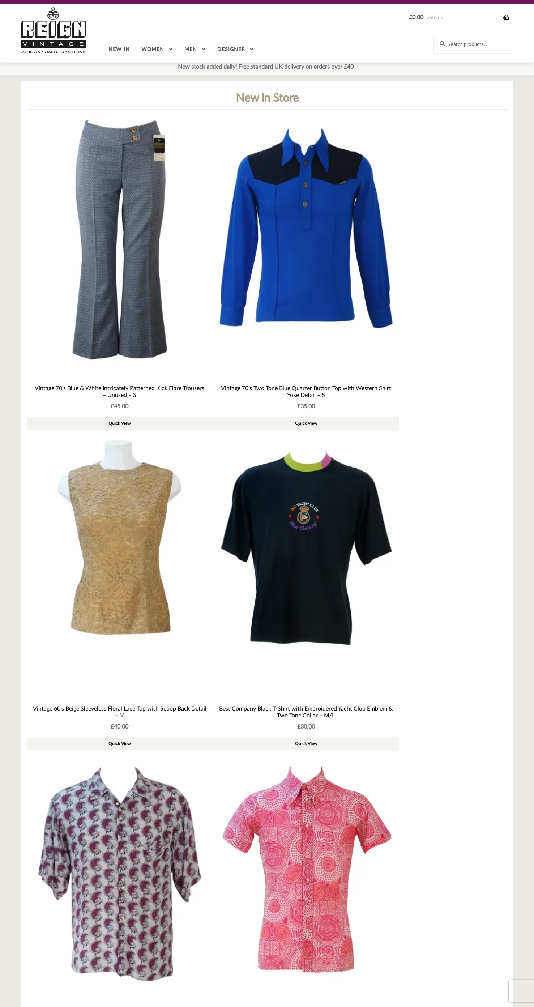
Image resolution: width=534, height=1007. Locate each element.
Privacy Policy (419, 980)
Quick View (66, 293)
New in (119, 49)
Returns (274, 980)
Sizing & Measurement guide (185, 980)
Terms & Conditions (319, 980)
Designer (231, 49)
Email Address (35, 948)
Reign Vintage (53, 30)
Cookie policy (372, 980)
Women (152, 49)
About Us (126, 980)
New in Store (267, 98)
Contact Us (89, 980)
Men (190, 49)
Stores (456, 980)
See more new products (267, 490)
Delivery (242, 980)
